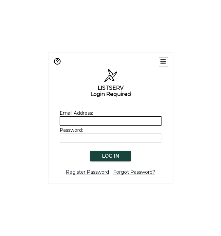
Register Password (87, 172)
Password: (71, 130)
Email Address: (76, 113)
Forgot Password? (134, 172)
